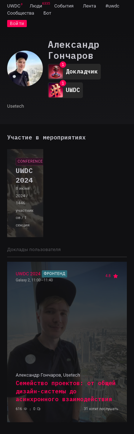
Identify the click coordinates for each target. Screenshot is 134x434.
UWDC (13, 6)
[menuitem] (13, 5)
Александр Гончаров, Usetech (48, 375)
